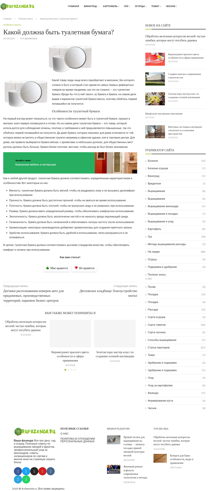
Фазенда (176, 393)
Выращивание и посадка (176, 214)
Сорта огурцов (176, 317)
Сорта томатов (176, 325)
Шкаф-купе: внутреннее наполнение (164, 113)
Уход (176, 378)
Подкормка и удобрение (176, 267)
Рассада (176, 309)
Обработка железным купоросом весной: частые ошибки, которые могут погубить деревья (25, 326)
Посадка (176, 294)
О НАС (64, 433)
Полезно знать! (25, 18)
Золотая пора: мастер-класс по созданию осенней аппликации (184, 96)
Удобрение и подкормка (176, 363)
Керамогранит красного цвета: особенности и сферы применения (70, 356)
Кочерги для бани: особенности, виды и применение (181, 459)
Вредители (176, 183)
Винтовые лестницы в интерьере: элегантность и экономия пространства (185, 130)
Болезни (176, 161)
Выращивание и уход (176, 221)
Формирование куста (176, 401)
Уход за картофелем (176, 385)
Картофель (110, 6)
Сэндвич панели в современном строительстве (184, 76)
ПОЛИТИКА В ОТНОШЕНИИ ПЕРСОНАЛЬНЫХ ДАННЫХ (77, 440)
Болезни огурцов (176, 168)
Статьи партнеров (176, 347)
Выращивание (176, 191)
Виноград (90, 6)
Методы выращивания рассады (176, 244)
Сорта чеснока (176, 332)
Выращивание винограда (176, 206)
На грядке (176, 252)
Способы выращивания (176, 340)
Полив (176, 287)
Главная (73, 6)
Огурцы (140, 6)
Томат (155, 6)
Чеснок (170, 6)
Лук (126, 6)
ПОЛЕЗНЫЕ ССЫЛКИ (74, 428)
